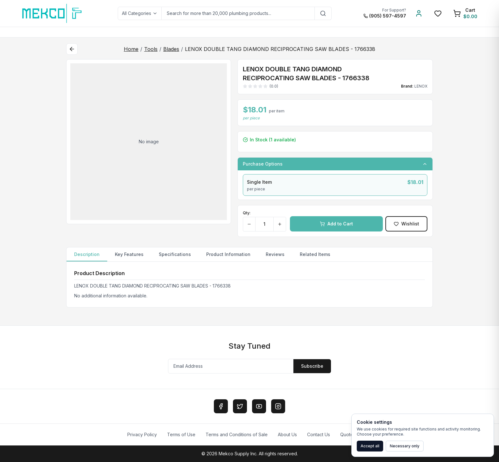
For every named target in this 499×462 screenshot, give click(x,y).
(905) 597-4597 (384, 15)
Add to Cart (336, 223)
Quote (346, 434)
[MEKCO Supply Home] (52, 13)
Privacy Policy (142, 434)
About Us (287, 434)
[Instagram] (278, 406)
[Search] (323, 13)
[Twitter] (240, 406)
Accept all (370, 446)
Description (87, 256)
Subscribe (312, 366)
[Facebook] (221, 406)
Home (131, 49)
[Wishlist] (438, 13)
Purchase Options (335, 164)
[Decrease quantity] (249, 224)
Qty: (246, 212)
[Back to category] (72, 49)
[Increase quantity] (279, 224)
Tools (151, 49)
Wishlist (406, 223)
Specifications (175, 254)
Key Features (129, 254)
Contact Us (318, 434)
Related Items (315, 254)
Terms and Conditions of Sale (237, 434)
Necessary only (404, 446)
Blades (171, 49)
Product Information (228, 254)
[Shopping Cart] (465, 13)
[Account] (418, 13)
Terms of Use (181, 434)
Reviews (275, 254)
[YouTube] (259, 406)
